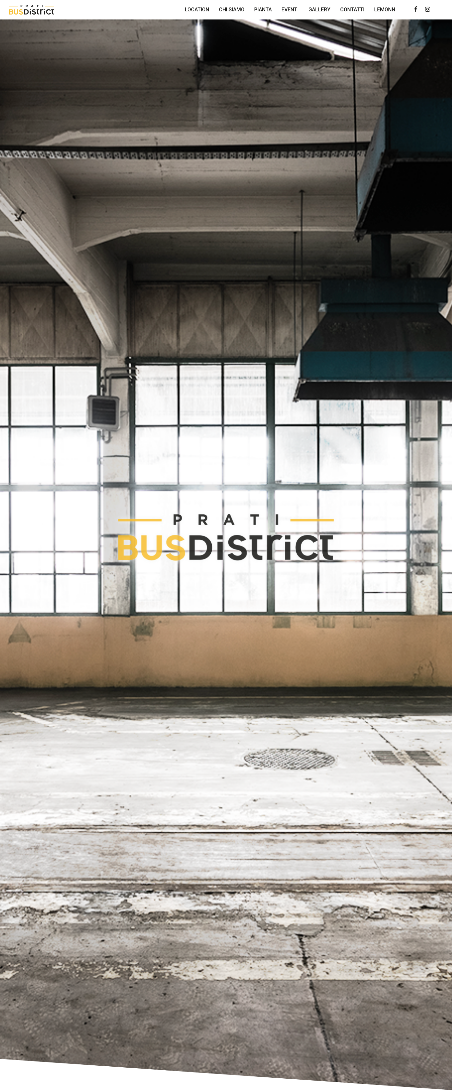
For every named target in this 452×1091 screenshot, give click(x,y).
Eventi (290, 9)
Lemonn (384, 9)
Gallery (319, 9)
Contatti (352, 9)
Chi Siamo (231, 9)
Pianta (263, 9)
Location (197, 9)
